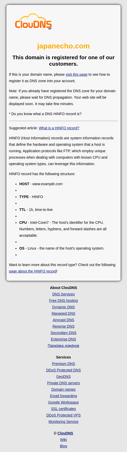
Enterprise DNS (63, 339)
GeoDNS (63, 376)
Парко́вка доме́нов (63, 346)
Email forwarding (63, 396)
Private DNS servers (63, 383)
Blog (63, 446)
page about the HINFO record (32, 271)
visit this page (77, 74)
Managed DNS (63, 313)
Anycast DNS (63, 320)
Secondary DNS (63, 333)
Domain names (63, 389)
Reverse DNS (64, 326)
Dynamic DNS (63, 307)
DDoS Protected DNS (63, 370)
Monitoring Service (64, 422)
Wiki (63, 440)
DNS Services (63, 294)
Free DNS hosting (63, 301)
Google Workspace (63, 402)
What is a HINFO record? (59, 128)
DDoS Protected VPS (63, 415)
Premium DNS (63, 364)
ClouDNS (65, 433)
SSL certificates (63, 409)
